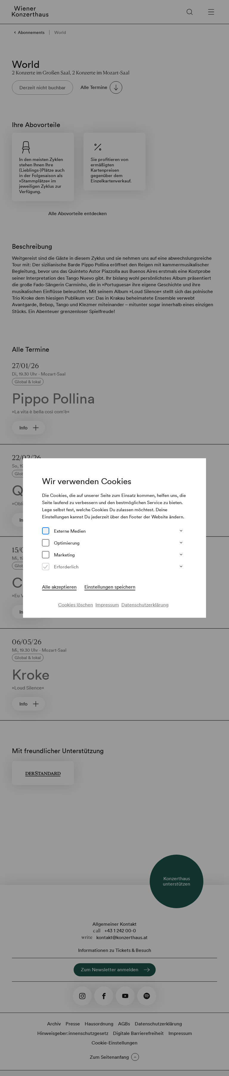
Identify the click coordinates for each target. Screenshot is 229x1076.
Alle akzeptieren (59, 586)
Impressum (107, 605)
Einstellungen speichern (109, 586)
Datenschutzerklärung (144, 605)
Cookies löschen (75, 605)
